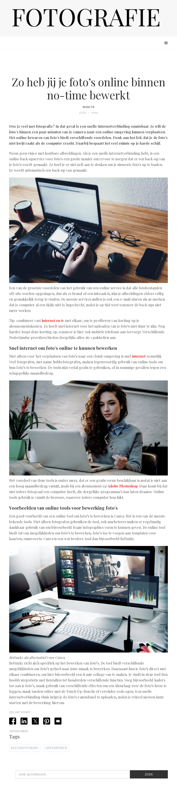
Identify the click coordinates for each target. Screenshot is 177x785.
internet (139, 356)
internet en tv (53, 320)
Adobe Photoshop (123, 486)
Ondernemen (56, 748)
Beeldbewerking (25, 748)
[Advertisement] (88, 63)
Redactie (89, 107)
